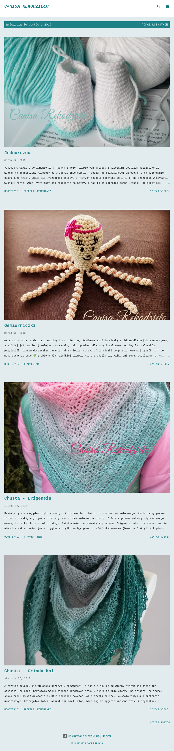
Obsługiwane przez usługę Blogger (87, 736)
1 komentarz (31, 364)
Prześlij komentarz (37, 191)
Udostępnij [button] (12, 191)
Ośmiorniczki (20, 325)
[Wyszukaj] (159, 6)
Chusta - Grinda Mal (29, 671)
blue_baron (98, 743)
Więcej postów (160, 722)
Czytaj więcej (160, 191)
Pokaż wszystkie (155, 24)
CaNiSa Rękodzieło (26, 6)
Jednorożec (17, 152)
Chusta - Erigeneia (27, 498)
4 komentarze (32, 536)
